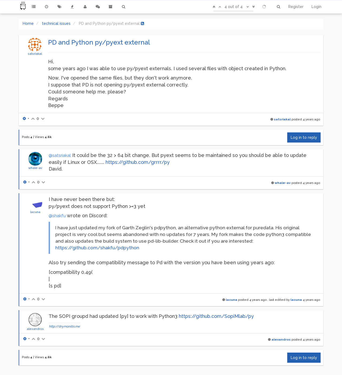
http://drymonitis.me (64, 326)
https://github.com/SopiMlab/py (216, 316)
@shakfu (57, 215)
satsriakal (35, 54)
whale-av (35, 168)
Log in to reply (304, 137)
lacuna (35, 212)
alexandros (35, 329)
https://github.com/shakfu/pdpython (97, 247)
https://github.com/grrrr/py (138, 162)
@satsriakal (60, 155)
